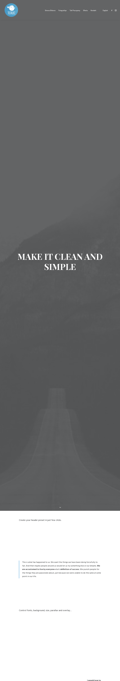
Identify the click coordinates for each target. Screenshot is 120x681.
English (105, 11)
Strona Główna (50, 11)
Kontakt (93, 11)
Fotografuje (63, 11)
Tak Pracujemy (75, 11)
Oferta (85, 11)
